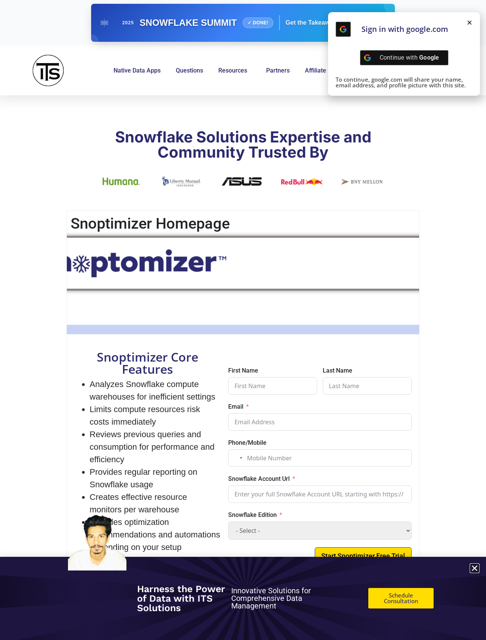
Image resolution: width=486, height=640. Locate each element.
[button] (469, 22)
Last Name (337, 370)
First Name (243, 370)
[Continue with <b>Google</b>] (343, 29)
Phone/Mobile (247, 442)
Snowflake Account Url (259, 478)
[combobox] (237, 458)
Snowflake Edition (252, 514)
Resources (234, 70)
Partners (278, 70)
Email (235, 406)
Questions (189, 70)
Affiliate (315, 70)
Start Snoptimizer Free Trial (363, 556)
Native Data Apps (137, 70)
